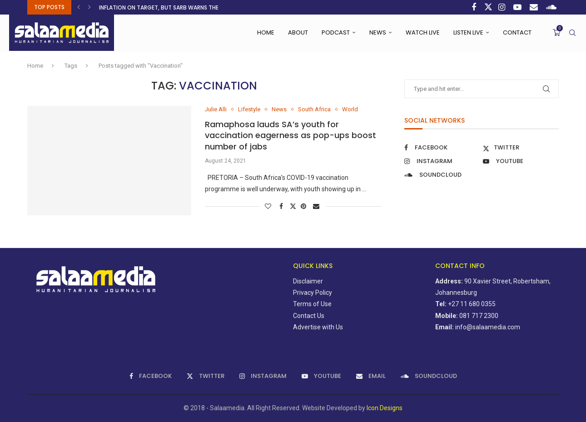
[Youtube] (518, 7)
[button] (79, 7)
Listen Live (468, 32)
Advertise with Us (318, 327)
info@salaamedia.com (487, 327)
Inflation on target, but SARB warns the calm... (169, 7)
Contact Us (308, 315)
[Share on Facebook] (282, 206)
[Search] (572, 33)
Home (265, 32)
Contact (517, 32)
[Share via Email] (317, 206)
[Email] (535, 7)
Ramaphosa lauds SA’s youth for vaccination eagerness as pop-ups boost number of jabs (290, 135)
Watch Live (423, 32)
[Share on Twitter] (293, 206)
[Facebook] (475, 7)
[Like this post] (269, 206)
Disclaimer (308, 281)
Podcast (336, 32)
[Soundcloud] (552, 7)
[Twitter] (488, 7)
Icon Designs (384, 408)
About (298, 32)
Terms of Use (312, 304)
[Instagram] (502, 7)
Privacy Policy (312, 292)
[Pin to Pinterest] (304, 206)
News (377, 32)
